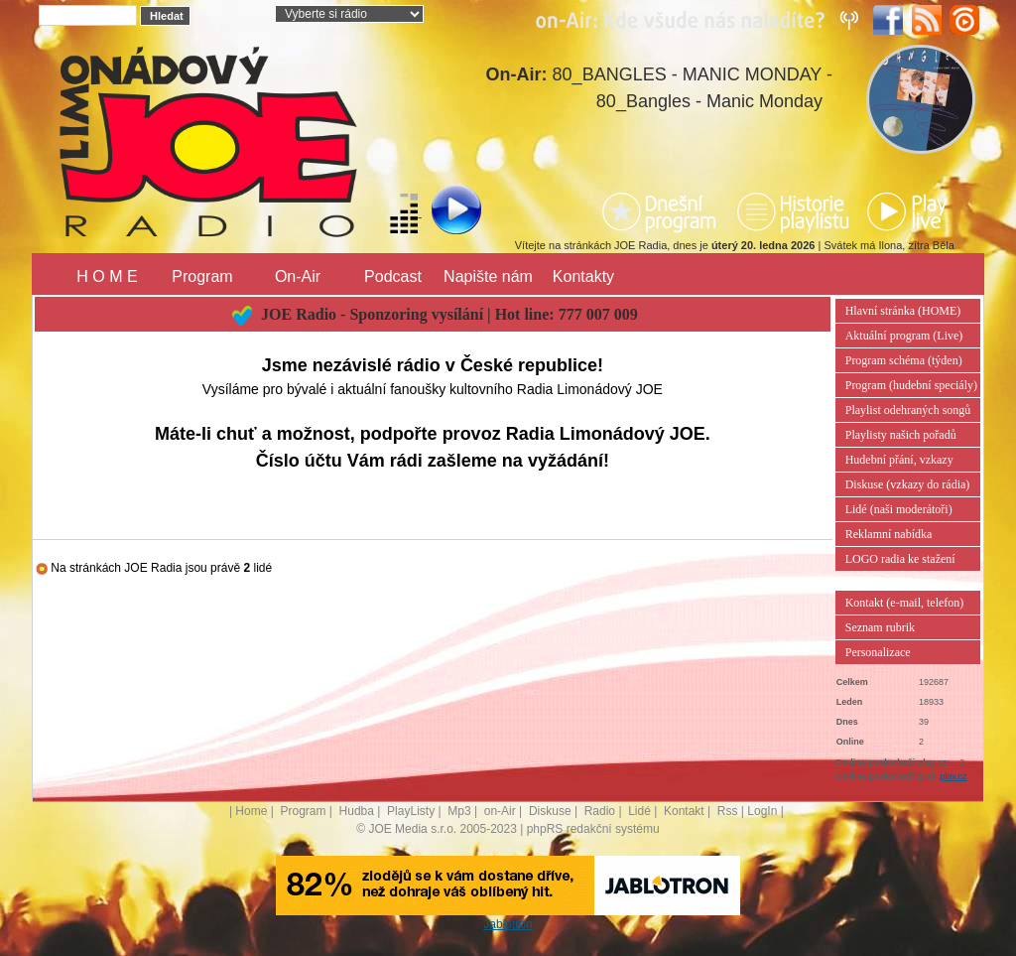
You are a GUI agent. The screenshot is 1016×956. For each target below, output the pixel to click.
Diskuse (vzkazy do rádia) (907, 484)
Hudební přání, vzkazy (899, 460)
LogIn (762, 811)
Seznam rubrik (880, 627)
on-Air (500, 811)
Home (251, 811)
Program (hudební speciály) (911, 385)
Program (202, 276)
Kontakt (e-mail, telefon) (904, 603)
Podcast (393, 276)
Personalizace (878, 652)
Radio (599, 811)
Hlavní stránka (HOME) (903, 311)
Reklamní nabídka (889, 534)
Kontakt (684, 811)
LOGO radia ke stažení (900, 559)
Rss (727, 811)
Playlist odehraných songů (908, 410)
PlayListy (411, 811)
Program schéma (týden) (903, 360)
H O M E (106, 276)
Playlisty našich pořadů (900, 435)
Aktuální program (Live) (904, 335)
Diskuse (550, 811)
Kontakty (583, 276)
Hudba (356, 811)
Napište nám (488, 276)
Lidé (639, 811)
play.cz (953, 776)
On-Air (297, 276)
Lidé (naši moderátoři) (898, 509)
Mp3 (458, 811)
